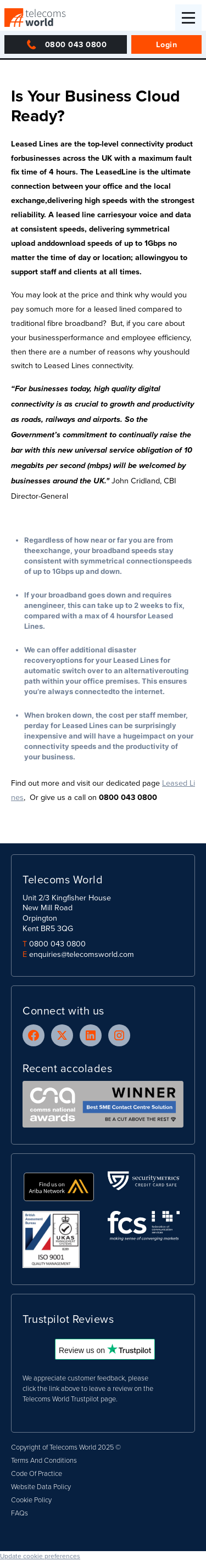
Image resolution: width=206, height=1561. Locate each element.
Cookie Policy (31, 1499)
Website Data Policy (41, 1486)
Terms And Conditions (44, 1460)
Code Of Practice (36, 1473)
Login (166, 44)
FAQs (19, 1513)
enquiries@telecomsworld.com (81, 954)
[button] (188, 17)
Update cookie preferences (40, 1555)
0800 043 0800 (57, 943)
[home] (35, 17)
